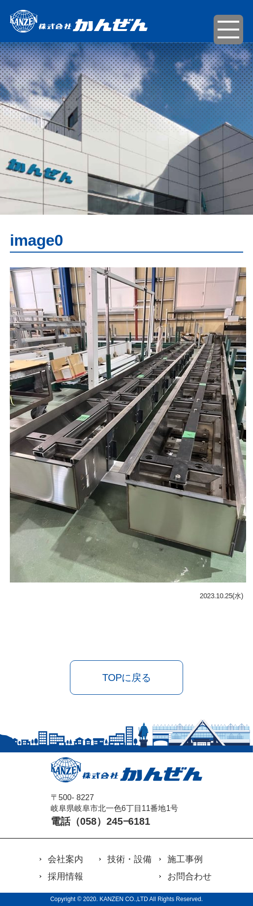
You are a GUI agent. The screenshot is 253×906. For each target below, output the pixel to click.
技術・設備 (129, 859)
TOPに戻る (126, 677)
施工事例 (185, 859)
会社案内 (65, 859)
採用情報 (65, 876)
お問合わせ (189, 876)
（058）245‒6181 (110, 821)
